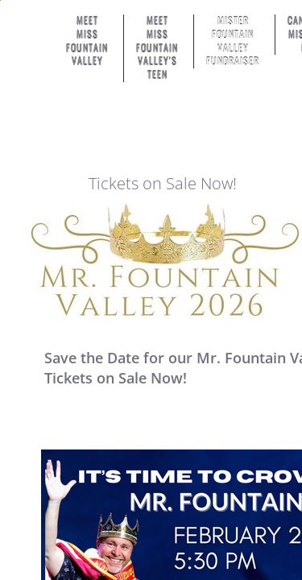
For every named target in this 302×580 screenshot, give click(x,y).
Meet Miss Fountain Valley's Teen (157, 47)
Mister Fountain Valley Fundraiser (232, 41)
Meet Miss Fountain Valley (87, 41)
